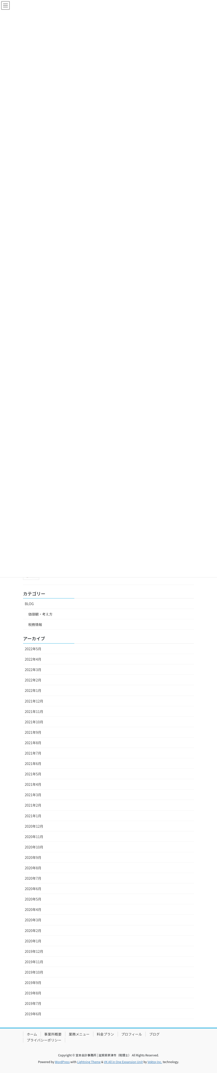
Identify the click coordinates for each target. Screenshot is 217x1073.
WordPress (62, 1062)
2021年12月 (34, 701)
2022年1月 (33, 690)
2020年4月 (33, 909)
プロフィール (131, 1034)
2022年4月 (33, 659)
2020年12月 (34, 826)
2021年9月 (33, 732)
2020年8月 (33, 867)
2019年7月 (33, 1003)
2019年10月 (34, 972)
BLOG (29, 603)
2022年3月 (33, 669)
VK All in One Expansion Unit (123, 1062)
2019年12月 (34, 951)
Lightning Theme (89, 1062)
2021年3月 (33, 794)
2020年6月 (33, 888)
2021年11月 (34, 711)
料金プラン (105, 1034)
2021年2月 (33, 805)
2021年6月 (33, 763)
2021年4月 (33, 784)
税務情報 (35, 624)
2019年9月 (33, 982)
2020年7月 (33, 878)
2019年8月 (33, 992)
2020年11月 (34, 836)
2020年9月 (33, 857)
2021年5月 (33, 773)
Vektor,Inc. (154, 1062)
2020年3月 (33, 919)
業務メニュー (79, 1034)
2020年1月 (33, 940)
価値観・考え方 (40, 614)
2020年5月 (33, 899)
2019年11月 (34, 961)
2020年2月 (33, 930)
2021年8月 (33, 742)
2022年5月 (33, 648)
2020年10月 (34, 847)
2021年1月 (33, 815)
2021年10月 (34, 721)
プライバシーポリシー (44, 1040)
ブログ (154, 1034)
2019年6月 (33, 1013)
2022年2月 (33, 680)
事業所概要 (53, 1034)
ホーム (32, 1034)
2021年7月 (33, 753)
